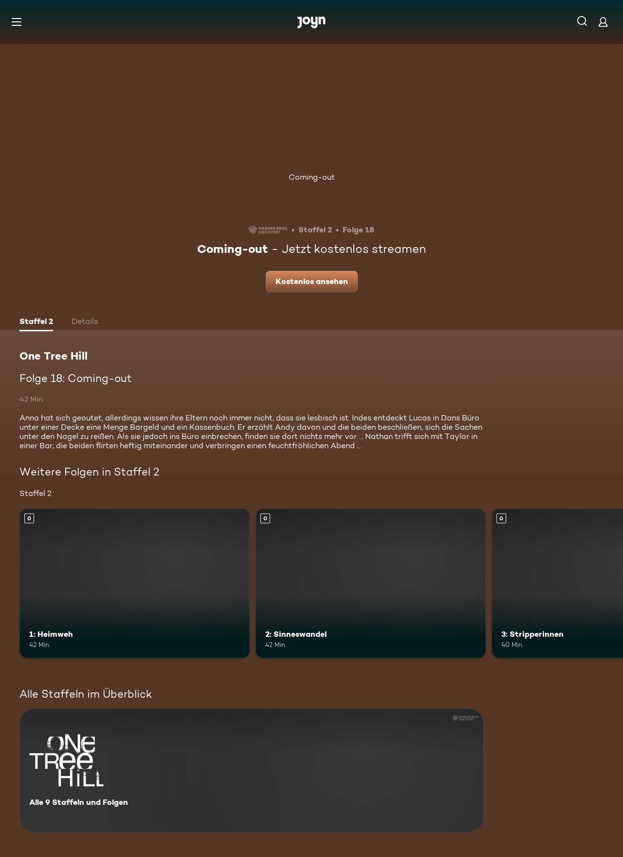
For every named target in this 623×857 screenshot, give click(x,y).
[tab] (36, 322)
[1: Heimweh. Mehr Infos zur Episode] (134, 583)
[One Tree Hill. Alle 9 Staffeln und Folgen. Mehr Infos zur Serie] (251, 770)
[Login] (603, 21)
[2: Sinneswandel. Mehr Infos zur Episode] (371, 583)
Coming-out (312, 177)
